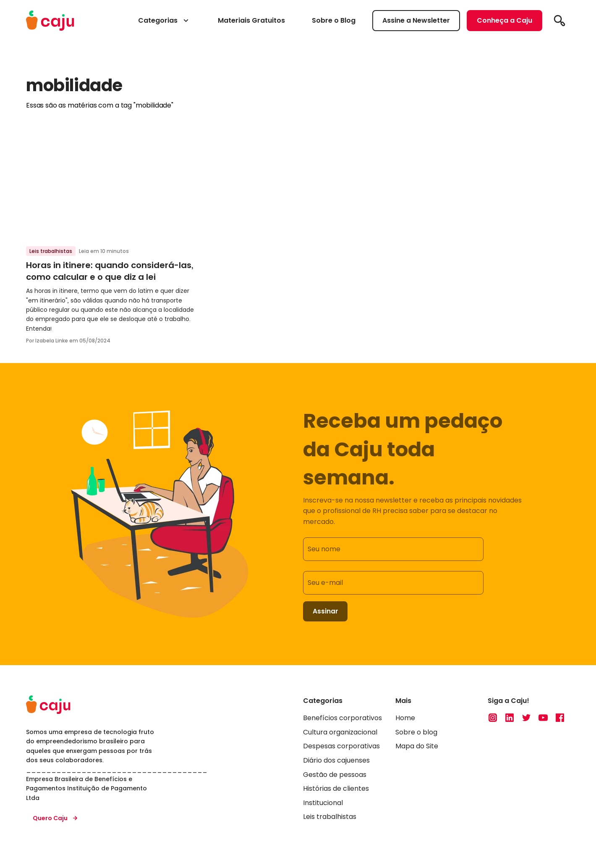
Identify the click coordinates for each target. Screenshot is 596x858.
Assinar (326, 611)
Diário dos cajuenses (336, 761)
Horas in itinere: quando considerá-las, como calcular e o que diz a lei (109, 271)
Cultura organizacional (340, 733)
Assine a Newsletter (416, 20)
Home (405, 719)
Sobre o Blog (334, 20)
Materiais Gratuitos (251, 20)
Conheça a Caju (504, 20)
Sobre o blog (416, 733)
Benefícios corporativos (342, 719)
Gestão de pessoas (334, 775)
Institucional (323, 803)
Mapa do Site (416, 747)
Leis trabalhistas (50, 251)
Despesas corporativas (341, 747)
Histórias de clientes (336, 789)
